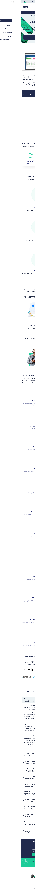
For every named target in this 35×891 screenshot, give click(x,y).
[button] (33, 158)
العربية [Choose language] (30, 1)
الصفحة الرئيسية (21, 15)
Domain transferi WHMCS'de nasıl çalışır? (16, 830)
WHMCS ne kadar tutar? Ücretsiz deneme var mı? (15, 785)
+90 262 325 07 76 (21, 863)
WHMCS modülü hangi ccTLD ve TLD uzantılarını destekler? (16, 800)
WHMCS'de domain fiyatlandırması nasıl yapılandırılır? (16, 815)
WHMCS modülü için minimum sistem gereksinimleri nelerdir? (17, 762)
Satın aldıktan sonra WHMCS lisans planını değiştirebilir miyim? (16, 793)
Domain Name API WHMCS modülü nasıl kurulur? (16, 755)
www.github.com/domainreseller (23, 335)
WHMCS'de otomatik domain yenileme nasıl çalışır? (18, 808)
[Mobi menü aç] (32, 7)
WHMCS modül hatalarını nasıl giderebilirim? (15, 823)
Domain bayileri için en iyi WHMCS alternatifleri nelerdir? (16, 777)
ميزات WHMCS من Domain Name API (17, 37)
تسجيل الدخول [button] (12, 1)
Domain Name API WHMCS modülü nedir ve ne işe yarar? (16, 700)
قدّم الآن (16, 854)
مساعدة (23, 1)
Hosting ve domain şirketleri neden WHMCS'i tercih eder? (16, 770)
